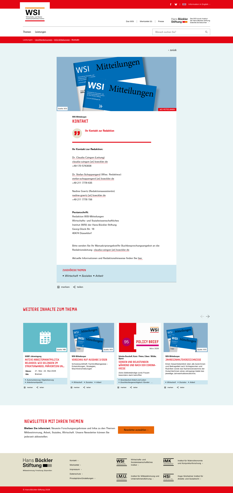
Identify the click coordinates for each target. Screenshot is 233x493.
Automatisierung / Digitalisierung (40, 380)
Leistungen (40, 31)
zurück (173, 50)
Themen (27, 31)
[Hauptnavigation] (34, 31)
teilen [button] (78, 287)
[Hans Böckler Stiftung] (38, 470)
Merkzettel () (146, 21)
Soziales (86, 275)
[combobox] (177, 32)
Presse (161, 21)
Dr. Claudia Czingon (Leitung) (88, 157)
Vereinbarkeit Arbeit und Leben (133, 380)
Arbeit (99, 275)
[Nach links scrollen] (202, 316)
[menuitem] (27, 33)
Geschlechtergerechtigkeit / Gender (134, 382)
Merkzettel (74, 465)
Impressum (75, 469)
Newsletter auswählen (135, 429)
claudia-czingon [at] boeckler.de (90, 161)
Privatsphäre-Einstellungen (81, 478)
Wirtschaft (71, 275)
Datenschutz (75, 474)
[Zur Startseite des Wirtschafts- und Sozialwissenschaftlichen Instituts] (35, 19)
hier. (140, 258)
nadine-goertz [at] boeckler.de (89, 195)
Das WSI (130, 21)
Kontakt (73, 460)
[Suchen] (206, 32)
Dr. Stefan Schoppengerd (86, 174)
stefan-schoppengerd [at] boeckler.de (93, 178)
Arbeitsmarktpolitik (34, 382)
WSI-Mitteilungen (167, 109)
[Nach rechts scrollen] (207, 316)
